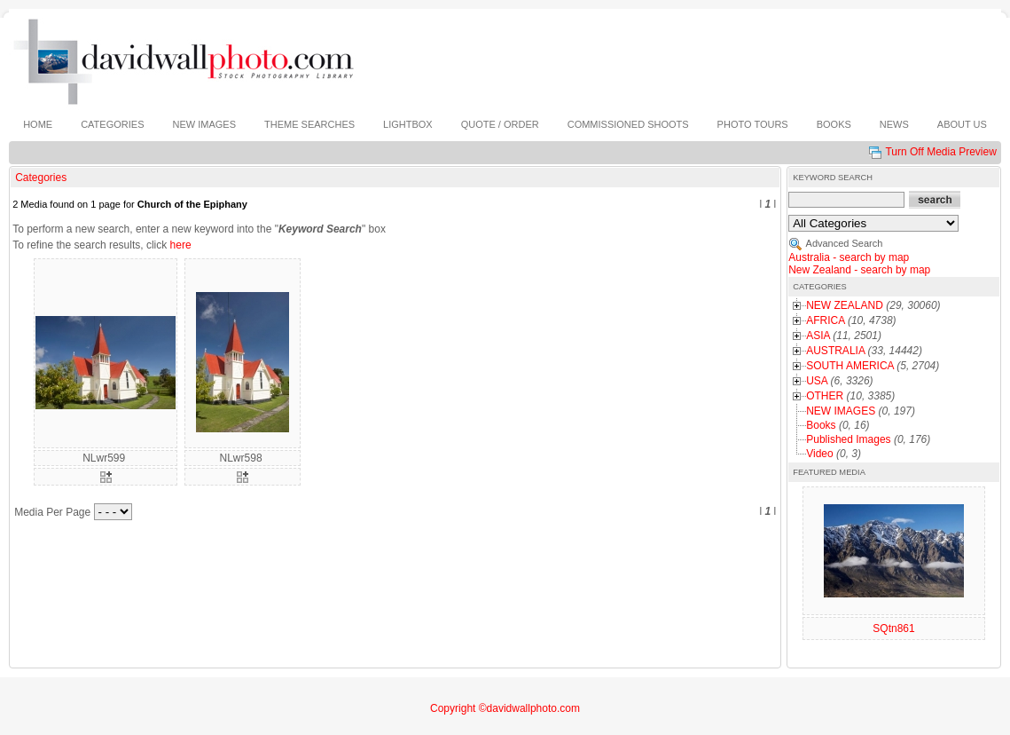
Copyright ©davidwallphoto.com (505, 708)
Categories (41, 177)
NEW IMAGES (840, 411)
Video (819, 453)
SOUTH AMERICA (850, 366)
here (181, 245)
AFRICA (825, 320)
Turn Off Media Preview (940, 152)
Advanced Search (844, 243)
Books (820, 425)
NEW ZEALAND (844, 305)
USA (816, 381)
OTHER (824, 396)
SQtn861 (893, 628)
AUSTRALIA (835, 350)
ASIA (818, 335)
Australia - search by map (848, 257)
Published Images (848, 439)
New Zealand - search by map (859, 270)
